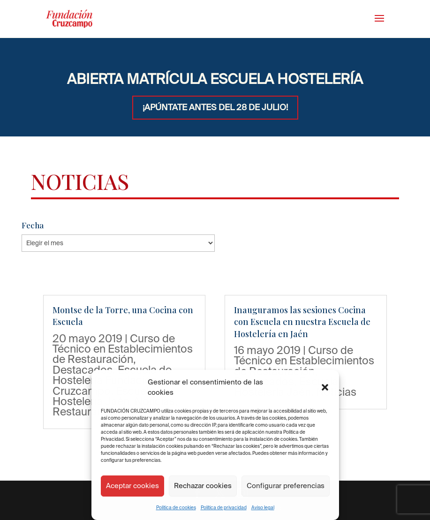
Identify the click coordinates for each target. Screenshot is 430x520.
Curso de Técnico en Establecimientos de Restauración (123, 348)
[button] (325, 387)
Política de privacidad (224, 507)
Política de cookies (176, 507)
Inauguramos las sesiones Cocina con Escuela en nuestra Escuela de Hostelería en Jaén (302, 321)
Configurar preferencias (285, 486)
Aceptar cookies (132, 486)
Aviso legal (262, 507)
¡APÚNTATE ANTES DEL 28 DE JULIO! (215, 107)
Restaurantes (85, 411)
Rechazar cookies (203, 486)
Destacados (83, 369)
